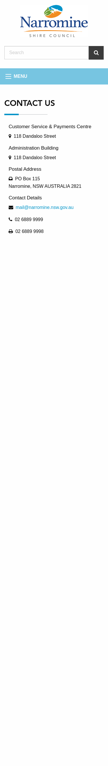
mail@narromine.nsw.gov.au (44, 207)
